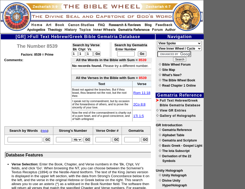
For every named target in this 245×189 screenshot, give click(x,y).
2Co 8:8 (139, 104)
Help (44, 130)
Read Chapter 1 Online (177, 85)
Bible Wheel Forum (175, 64)
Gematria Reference (175, 130)
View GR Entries (171, 110)
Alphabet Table (171, 135)
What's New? (170, 75)
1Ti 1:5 (138, 116)
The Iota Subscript (174, 151)
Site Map (167, 70)
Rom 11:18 (141, 93)
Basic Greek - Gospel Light (180, 146)
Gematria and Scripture (178, 140)
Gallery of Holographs (176, 116)
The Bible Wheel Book (177, 80)
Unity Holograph (173, 175)
